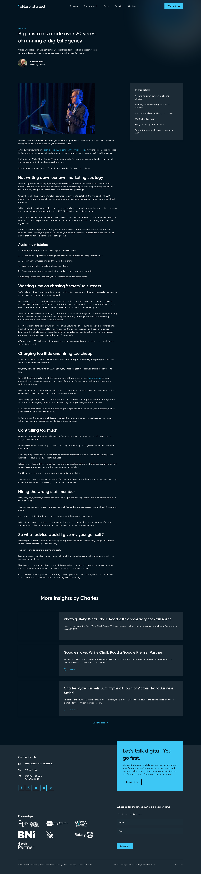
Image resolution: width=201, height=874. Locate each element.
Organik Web (128, 865)
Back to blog (99, 723)
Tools (81, 865)
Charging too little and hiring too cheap (154, 113)
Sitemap (73, 865)
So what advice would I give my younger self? (154, 131)
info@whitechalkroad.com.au (39, 763)
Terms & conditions (47, 865)
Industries (89, 865)
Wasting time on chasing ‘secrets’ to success (152, 106)
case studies (95, 378)
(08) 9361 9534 (32, 770)
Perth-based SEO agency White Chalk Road (64, 150)
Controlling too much (145, 119)
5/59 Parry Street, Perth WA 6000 (33, 777)
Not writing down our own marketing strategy (152, 97)
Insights (22, 29)
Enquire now (132, 782)
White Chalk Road (148, 865)
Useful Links (179, 865)
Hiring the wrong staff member (149, 124)
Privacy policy (62, 865)
